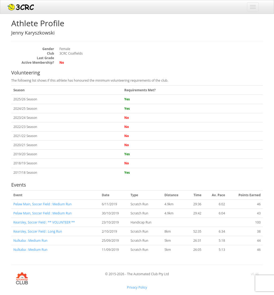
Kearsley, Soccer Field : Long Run (37, 231)
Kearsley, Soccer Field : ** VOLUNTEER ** (44, 222)
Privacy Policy (137, 287)
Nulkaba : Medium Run (30, 240)
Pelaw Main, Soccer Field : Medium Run (42, 204)
